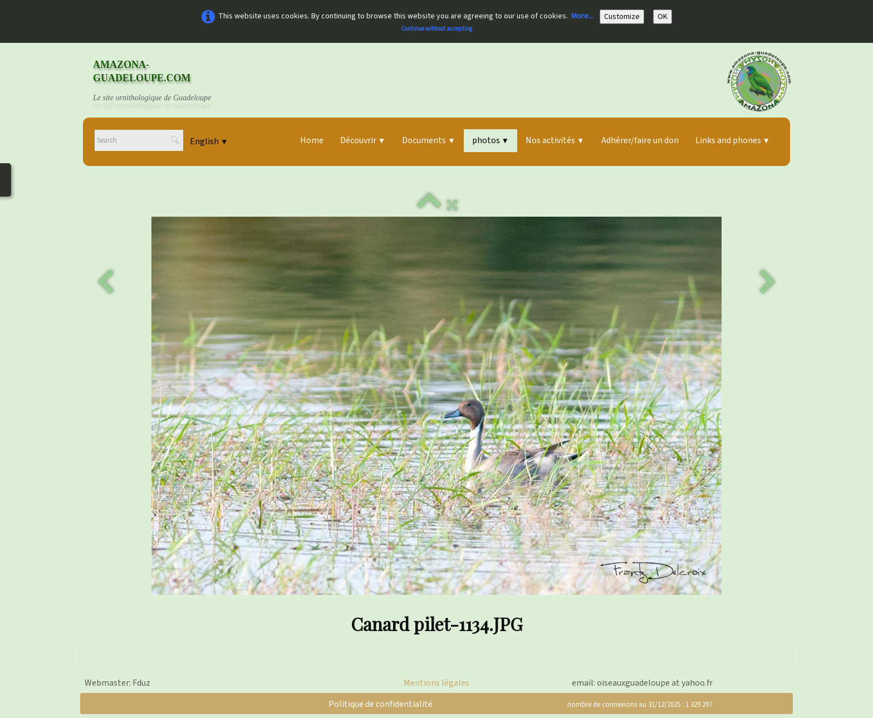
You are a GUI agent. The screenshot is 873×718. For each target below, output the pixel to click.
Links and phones (732, 140)
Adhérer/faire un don (640, 140)
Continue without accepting (436, 29)
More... (582, 16)
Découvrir (362, 140)
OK (663, 16)
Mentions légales (436, 683)
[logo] (163, 81)
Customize (622, 16)
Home (311, 140)
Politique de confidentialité (380, 704)
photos (490, 140)
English (209, 141)
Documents (428, 140)
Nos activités (555, 140)
